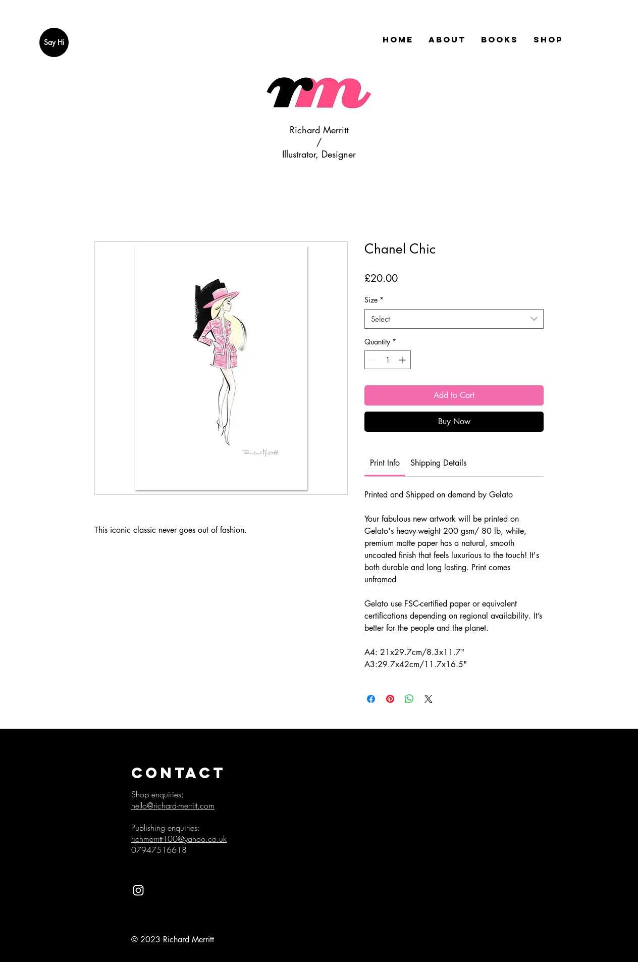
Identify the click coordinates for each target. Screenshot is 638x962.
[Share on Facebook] (371, 699)
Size (374, 300)
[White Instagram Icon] (138, 890)
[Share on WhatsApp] (409, 699)
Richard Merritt (319, 130)
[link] (385, 463)
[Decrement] (372, 360)
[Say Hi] (54, 42)
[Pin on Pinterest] (390, 699)
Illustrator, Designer (319, 154)
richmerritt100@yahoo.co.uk (179, 838)
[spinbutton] (388, 360)
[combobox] (454, 319)
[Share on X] (428, 699)
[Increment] (403, 360)
